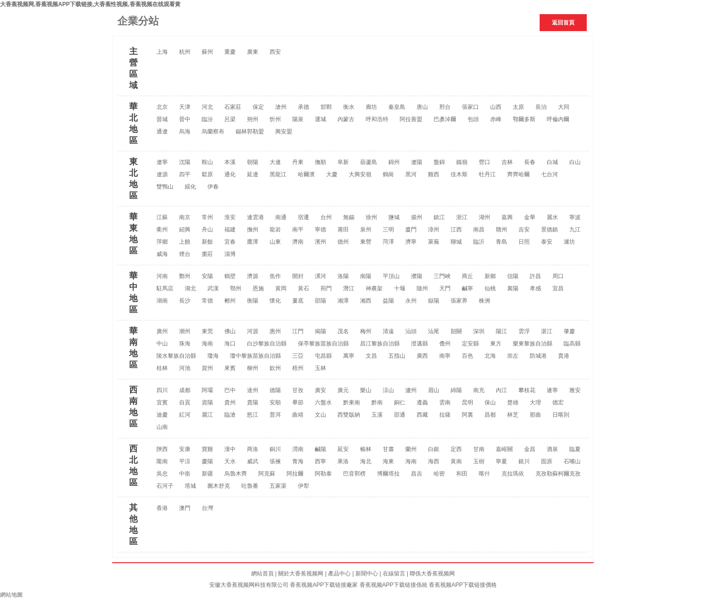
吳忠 (162, 473)
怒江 (252, 414)
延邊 (252, 174)
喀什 (484, 473)
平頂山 (391, 276)
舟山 (207, 229)
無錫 (348, 217)
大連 (275, 162)
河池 (184, 368)
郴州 (230, 300)
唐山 (422, 107)
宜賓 (162, 402)
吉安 (524, 229)
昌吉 (416, 473)
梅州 (365, 331)
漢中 (230, 449)
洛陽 (343, 276)
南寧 (445, 356)
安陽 (207, 276)
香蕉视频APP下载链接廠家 (324, 585)
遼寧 (162, 162)
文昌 (371, 356)
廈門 (411, 229)
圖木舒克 (218, 486)
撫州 (252, 229)
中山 (162, 343)
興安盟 (283, 131)
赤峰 (495, 119)
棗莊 (207, 254)
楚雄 (512, 402)
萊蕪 (433, 241)
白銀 (433, 449)
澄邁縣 (419, 343)
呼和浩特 (377, 119)
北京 (162, 107)
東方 (495, 343)
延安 (343, 449)
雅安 (575, 390)
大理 (535, 402)
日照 (524, 241)
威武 (252, 461)
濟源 (252, 276)
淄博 (230, 254)
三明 (388, 229)
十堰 (399, 288)
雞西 (433, 174)
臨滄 (230, 414)
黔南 (377, 402)
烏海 (184, 131)
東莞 (207, 331)
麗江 (207, 414)
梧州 (298, 368)
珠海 (184, 343)
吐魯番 (249, 486)
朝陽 (252, 162)
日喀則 (560, 414)
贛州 (501, 229)
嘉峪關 (504, 449)
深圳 (478, 331)
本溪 (230, 162)
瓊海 (213, 356)
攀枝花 (526, 390)
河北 (207, 107)
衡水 (348, 107)
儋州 (445, 343)
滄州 (281, 107)
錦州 (394, 162)
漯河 (320, 276)
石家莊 (232, 107)
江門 (298, 331)
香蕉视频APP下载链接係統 (393, 585)
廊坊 (371, 107)
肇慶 (569, 331)
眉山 (433, 390)
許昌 (535, 276)
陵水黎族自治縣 (176, 356)
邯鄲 (326, 107)
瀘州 (411, 390)
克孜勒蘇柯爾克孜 (558, 473)
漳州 (433, 229)
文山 (320, 414)
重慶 (230, 52)
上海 (162, 52)
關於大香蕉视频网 (300, 573)
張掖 (275, 461)
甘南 (478, 449)
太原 (518, 107)
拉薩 (445, 414)
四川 (162, 390)
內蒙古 (345, 119)
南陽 (365, 276)
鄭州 (184, 276)
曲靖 (298, 414)
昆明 (467, 402)
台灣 (207, 508)
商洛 (252, 449)
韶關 (456, 331)
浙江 (462, 217)
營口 (484, 162)
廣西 (422, 356)
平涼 (184, 461)
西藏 (422, 414)
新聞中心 (366, 573)
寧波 (575, 217)
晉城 (162, 119)
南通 (281, 217)
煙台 (184, 254)
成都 (184, 390)
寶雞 (207, 449)
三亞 (298, 356)
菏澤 (388, 241)
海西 (433, 461)
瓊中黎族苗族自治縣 (255, 356)
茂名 (343, 331)
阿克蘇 (266, 473)
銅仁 (399, 402)
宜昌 (558, 288)
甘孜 (298, 390)
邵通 (399, 414)
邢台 (445, 107)
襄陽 (512, 288)
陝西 (162, 449)
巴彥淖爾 (445, 119)
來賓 (230, 368)
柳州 (252, 368)
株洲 (484, 300)
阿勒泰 (323, 473)
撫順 (320, 162)
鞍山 (207, 162)
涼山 (388, 390)
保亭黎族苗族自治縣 (323, 343)
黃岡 (281, 288)
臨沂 (478, 241)
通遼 (162, 131)
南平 (298, 229)
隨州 (422, 288)
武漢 (213, 288)
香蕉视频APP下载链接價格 (463, 585)
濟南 (298, 241)
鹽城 (394, 217)
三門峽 (442, 276)
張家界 (459, 300)
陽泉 (298, 119)
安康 (184, 449)
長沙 (184, 300)
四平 (184, 174)
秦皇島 (396, 107)
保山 (490, 402)
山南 (162, 427)
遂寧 (552, 390)
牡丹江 (487, 174)
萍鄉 (162, 241)
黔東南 (351, 402)
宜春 (230, 241)
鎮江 (439, 217)
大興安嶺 (360, 174)
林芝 (512, 414)
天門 (445, 288)
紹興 (184, 229)
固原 (546, 461)
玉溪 (377, 414)
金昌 (529, 449)
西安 (275, 52)
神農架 (374, 288)
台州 (326, 217)
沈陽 (184, 162)
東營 (365, 241)
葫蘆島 (368, 162)
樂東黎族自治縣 (532, 343)
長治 (541, 107)
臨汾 (207, 119)
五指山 (396, 356)
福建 (230, 229)
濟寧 (411, 241)
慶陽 (207, 461)
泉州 (365, 229)
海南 (207, 343)
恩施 (258, 288)
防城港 (538, 356)
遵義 (422, 402)
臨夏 (575, 449)
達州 (252, 390)
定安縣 (470, 343)
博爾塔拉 (388, 473)
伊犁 (303, 486)
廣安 (320, 390)
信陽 (512, 276)
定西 (456, 449)
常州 (207, 217)
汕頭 (411, 331)
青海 (298, 461)
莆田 (343, 229)
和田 (462, 473)
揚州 (416, 217)
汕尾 (433, 331)
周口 (558, 276)
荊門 (326, 288)
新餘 (207, 241)
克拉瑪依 (512, 473)
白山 (575, 162)
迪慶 (162, 414)
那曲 (535, 414)
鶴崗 (388, 174)
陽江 (501, 331)
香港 (162, 508)
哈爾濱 (306, 174)
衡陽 (252, 300)
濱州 (320, 241)
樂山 (365, 390)
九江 (575, 229)
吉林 (507, 162)
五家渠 (278, 486)
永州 (411, 300)
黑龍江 (278, 174)
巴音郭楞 (354, 473)
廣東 (252, 52)
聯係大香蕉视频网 (432, 573)
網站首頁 (262, 573)
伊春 (213, 186)
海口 (230, 343)
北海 (490, 356)
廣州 (162, 331)
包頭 (473, 119)
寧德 (320, 229)
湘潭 (343, 300)
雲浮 (524, 331)
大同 (563, 107)
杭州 (184, 52)
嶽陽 (433, 300)
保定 (258, 107)
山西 (495, 107)
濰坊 (569, 241)
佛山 (230, 331)
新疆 (207, 473)
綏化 (190, 186)
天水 (230, 461)
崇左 (512, 356)
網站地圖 (11, 594)
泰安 (546, 241)
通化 (230, 174)
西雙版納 (348, 414)
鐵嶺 (462, 162)
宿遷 (303, 217)
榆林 (365, 449)
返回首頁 (563, 22)
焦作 (275, 276)
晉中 (184, 119)
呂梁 (230, 119)
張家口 (470, 107)
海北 (365, 461)
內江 (501, 390)
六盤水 (323, 402)
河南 (162, 276)
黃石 (303, 288)
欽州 (275, 368)
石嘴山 (572, 461)
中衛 (184, 473)
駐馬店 (164, 288)
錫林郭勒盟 (250, 131)
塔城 (190, 486)
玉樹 (478, 461)
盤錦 (439, 162)
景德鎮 (549, 229)
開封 (298, 276)
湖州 (484, 217)
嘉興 (507, 217)
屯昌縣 (323, 356)
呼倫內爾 (558, 119)
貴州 (230, 402)
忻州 (275, 119)
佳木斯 (459, 174)
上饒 (184, 241)
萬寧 (348, 356)
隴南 (162, 461)
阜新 (343, 162)
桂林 (162, 368)
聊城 (456, 241)
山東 (275, 241)
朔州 (252, 119)
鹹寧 (467, 288)
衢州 (162, 229)
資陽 (207, 402)
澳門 (184, 508)
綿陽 (456, 390)
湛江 (546, 331)
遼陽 (416, 162)
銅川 (275, 449)
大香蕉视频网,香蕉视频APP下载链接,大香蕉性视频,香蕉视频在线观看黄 (90, 4)
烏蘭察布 (213, 131)
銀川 (524, 461)
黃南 (456, 461)
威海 (162, 254)
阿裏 (467, 414)
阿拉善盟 (411, 119)
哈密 (439, 473)
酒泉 (552, 449)
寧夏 (501, 461)
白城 (552, 162)
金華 (529, 217)
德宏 (558, 402)
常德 (207, 300)
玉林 (320, 368)
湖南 (162, 300)
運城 (320, 119)
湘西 (365, 300)
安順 (275, 402)
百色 (467, 356)
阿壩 (207, 390)
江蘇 (162, 217)
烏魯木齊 (235, 473)
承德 (303, 107)
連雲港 (255, 217)
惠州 (275, 331)
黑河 (411, 174)
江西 (456, 229)
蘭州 (411, 449)
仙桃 (490, 288)
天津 (184, 107)
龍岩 (275, 229)
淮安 (230, 217)
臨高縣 (572, 343)
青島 (501, 241)
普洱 (275, 414)
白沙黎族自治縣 (267, 343)
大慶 (331, 174)
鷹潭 (252, 241)
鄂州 (235, 288)
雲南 (445, 402)
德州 (343, 241)
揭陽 (320, 331)
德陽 (275, 390)
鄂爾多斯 (524, 119)
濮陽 (416, 276)
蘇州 (207, 52)
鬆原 (207, 174)
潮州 (184, 331)
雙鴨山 (164, 186)
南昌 (478, 229)
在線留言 (394, 573)
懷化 (275, 300)
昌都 (490, 414)
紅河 (184, 414)
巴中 (230, 390)
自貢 (184, 402)
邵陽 (320, 300)
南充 (478, 390)
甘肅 (388, 449)
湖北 (190, 288)
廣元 (343, 390)
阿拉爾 (295, 473)
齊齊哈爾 (518, 174)
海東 (388, 461)
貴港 (563, 356)
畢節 (298, 402)
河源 (252, 331)
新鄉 (490, 276)
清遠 (388, 331)
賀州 (207, 368)
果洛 (343, 461)
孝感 (535, 288)
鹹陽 (320, 449)
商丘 (467, 276)
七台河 (549, 174)
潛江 (348, 288)
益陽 (388, 300)
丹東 (298, 162)
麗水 (552, 217)
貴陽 (252, 402)
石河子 (164, 486)
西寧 (320, 461)
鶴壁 (230, 276)
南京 (184, 217)
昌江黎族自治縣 (380, 343)
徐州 (371, 217)
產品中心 (339, 573)
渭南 (298, 449)
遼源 (162, 174)
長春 (529, 162)
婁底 (298, 300)
